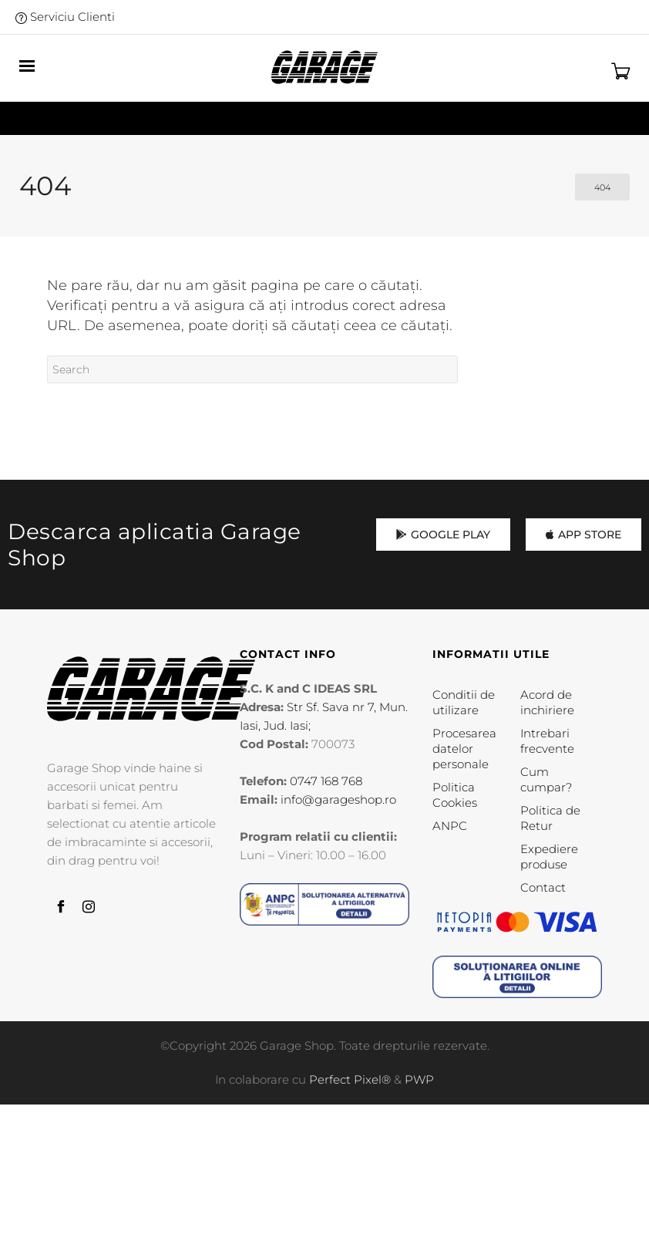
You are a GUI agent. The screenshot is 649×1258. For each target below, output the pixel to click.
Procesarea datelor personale (464, 748)
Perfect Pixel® (350, 1079)
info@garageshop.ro (338, 799)
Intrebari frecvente (547, 741)
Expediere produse (549, 856)
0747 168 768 (326, 781)
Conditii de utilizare (463, 702)
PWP (419, 1079)
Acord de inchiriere (547, 702)
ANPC (449, 825)
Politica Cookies (454, 795)
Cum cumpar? (546, 779)
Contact (543, 887)
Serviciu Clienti (65, 16)
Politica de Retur (550, 818)
